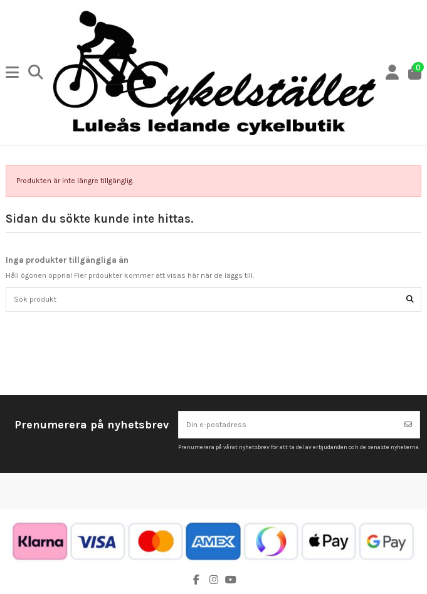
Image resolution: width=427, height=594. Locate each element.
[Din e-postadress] (288, 424)
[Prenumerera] (408, 424)
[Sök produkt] (410, 299)
